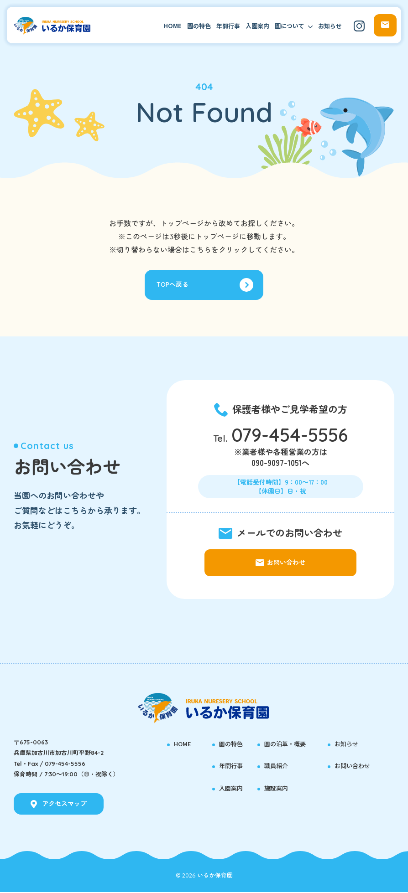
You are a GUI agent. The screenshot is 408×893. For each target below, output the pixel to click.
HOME (172, 25)
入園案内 (257, 25)
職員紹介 (277, 766)
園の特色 (199, 25)
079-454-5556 (289, 437)
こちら (200, 249)
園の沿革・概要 (286, 744)
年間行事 (228, 25)
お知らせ (330, 25)
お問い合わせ (354, 766)
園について (289, 25)
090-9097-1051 (276, 465)
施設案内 (277, 788)
